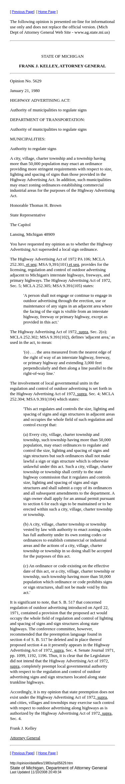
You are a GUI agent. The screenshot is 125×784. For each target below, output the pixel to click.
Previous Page (23, 12)
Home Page (47, 12)
